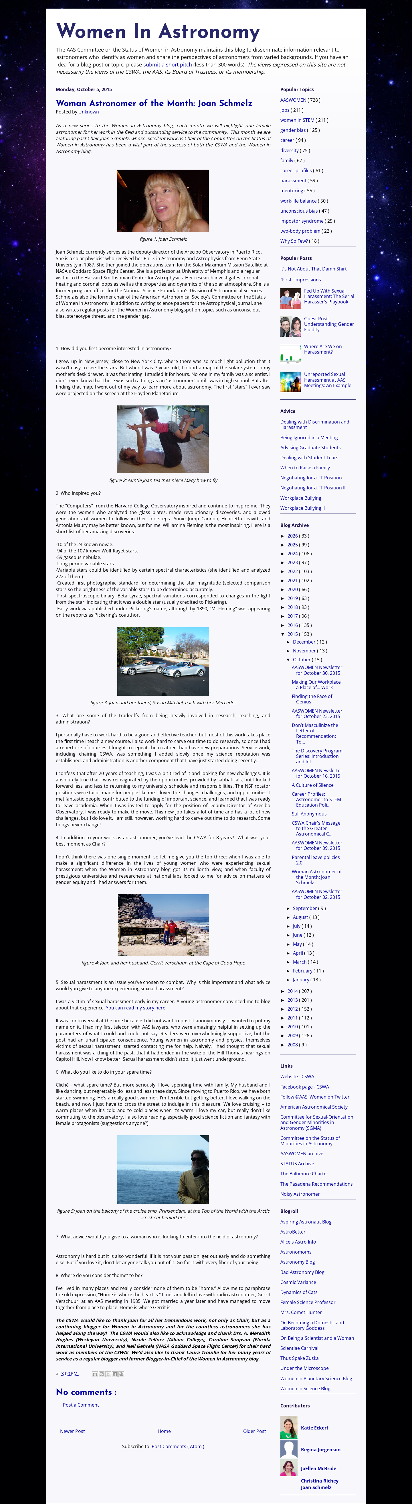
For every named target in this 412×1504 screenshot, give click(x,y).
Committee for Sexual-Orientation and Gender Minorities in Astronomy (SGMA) (316, 1122)
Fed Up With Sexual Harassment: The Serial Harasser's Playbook (329, 296)
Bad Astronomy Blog (302, 1272)
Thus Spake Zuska (299, 1358)
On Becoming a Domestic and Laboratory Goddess (312, 1325)
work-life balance (299, 201)
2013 (293, 1000)
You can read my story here (135, 1008)
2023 (293, 562)
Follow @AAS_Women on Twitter (315, 1097)
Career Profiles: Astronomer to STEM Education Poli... (316, 799)
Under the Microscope (304, 1368)
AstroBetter (293, 1232)
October (302, 659)
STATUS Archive (297, 1163)
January (301, 979)
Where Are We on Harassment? (323, 349)
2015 (293, 634)
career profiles (296, 170)
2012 (293, 1009)
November (305, 651)
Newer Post (72, 1431)
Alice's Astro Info (298, 1242)
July (297, 926)
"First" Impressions (300, 280)
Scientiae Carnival (299, 1348)
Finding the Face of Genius (312, 699)
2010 (293, 1026)
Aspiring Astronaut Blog (306, 1222)
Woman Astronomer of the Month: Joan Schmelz (317, 877)
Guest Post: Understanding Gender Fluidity (329, 324)
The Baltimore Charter (304, 1173)
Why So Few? (294, 241)
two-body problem (301, 231)
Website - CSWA (297, 1076)
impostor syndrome (302, 221)
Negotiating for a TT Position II (312, 488)
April (298, 953)
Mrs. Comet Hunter (301, 1312)
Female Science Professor (308, 1302)
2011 (293, 1018)
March (300, 962)
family (287, 160)
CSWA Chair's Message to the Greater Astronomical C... (316, 828)
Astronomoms (296, 1252)
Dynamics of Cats (299, 1292)
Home (164, 1431)
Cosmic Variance (298, 1282)
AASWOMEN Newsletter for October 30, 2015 (317, 670)
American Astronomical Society (314, 1107)
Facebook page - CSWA (304, 1087)
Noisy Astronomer (300, 1194)
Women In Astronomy (158, 33)
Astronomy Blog (297, 1262)
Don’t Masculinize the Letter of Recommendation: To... (315, 733)
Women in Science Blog (305, 1388)
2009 (293, 1035)
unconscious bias (299, 211)
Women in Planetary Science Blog (316, 1378)
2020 (293, 589)
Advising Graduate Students (310, 447)
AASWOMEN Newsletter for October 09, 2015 (317, 845)
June (298, 935)
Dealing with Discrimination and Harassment (314, 424)
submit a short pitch (167, 64)
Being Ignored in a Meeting (309, 437)
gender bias (293, 130)
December (305, 642)
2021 (293, 580)
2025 (293, 545)
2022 (293, 571)
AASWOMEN (294, 100)
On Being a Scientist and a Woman (317, 1338)
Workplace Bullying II (302, 508)
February (303, 971)
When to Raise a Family (305, 467)
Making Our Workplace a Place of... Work (316, 685)
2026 (293, 536)
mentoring (292, 190)
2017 (293, 616)
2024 (293, 553)
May (298, 944)
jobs (285, 110)
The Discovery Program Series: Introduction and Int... (317, 756)
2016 (293, 625)
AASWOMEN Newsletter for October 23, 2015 (317, 713)
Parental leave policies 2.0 (316, 860)
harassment (294, 180)
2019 (293, 598)
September (305, 908)
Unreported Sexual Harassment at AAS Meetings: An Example (327, 379)
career (288, 140)
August (301, 917)
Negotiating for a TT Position (311, 477)
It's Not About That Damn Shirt (313, 269)
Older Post (254, 1431)
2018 (293, 607)
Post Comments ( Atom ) (178, 1446)
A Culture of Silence (313, 785)
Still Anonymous (309, 814)
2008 (293, 1045)
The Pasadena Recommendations (316, 1184)
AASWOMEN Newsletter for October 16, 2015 (317, 773)
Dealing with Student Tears (309, 457)
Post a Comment (81, 1405)
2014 (293, 991)
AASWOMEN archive (301, 1153)
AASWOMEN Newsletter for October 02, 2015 (317, 894)
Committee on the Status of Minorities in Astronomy (310, 1141)
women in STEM (298, 120)
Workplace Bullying (300, 498)
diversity (290, 150)
